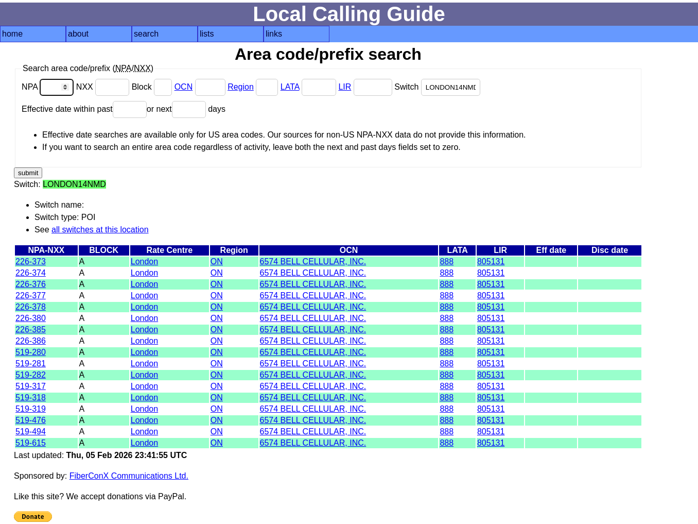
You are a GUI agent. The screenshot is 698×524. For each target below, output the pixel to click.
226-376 (30, 284)
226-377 (30, 295)
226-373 (30, 261)
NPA (49, 86)
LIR (344, 86)
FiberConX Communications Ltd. (128, 475)
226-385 (30, 329)
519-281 (30, 363)
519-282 (30, 374)
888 (446, 261)
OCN (183, 86)
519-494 (30, 431)
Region (241, 86)
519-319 (30, 408)
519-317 (30, 386)
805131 (490, 261)
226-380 (30, 318)
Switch (437, 86)
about (78, 33)
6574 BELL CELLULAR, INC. (313, 261)
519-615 (30, 442)
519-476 (30, 420)
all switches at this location (100, 229)
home (12, 33)
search (146, 33)
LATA (290, 86)
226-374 (30, 272)
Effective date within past (84, 109)
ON (217, 261)
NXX (104, 86)
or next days (186, 109)
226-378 (30, 306)
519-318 (30, 397)
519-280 (30, 352)
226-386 (30, 340)
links (274, 33)
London (144, 261)
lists (207, 33)
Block (153, 86)
